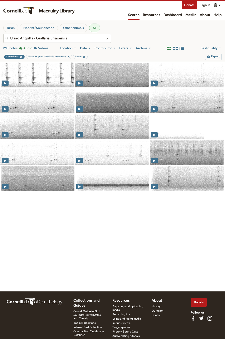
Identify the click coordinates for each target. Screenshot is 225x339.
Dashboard (172, 15)
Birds (11, 28)
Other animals (73, 28)
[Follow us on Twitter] (201, 318)
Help (218, 15)
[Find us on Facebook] (193, 318)
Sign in (205, 5)
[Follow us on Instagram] (209, 318)
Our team (157, 310)
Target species (121, 327)
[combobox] (57, 38)
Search (134, 15)
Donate (189, 5)
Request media (121, 323)
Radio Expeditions (84, 322)
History (156, 306)
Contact (156, 315)
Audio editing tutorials (126, 336)
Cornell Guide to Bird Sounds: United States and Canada (87, 315)
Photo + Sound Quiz (125, 331)
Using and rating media (126, 318)
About (205, 15)
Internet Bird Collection (87, 327)
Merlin (190, 15)
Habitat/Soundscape (38, 28)
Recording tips (121, 314)
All (95, 28)
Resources (151, 15)
